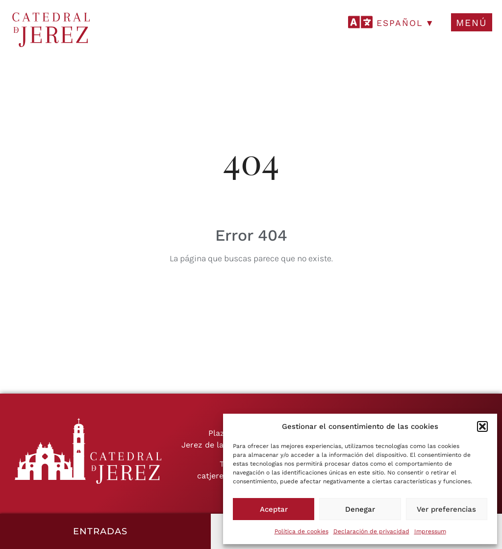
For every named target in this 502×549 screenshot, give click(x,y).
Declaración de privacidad (371, 531)
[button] (482, 426)
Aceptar (274, 509)
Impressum (430, 531)
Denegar (360, 509)
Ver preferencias (446, 509)
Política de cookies (301, 531)
